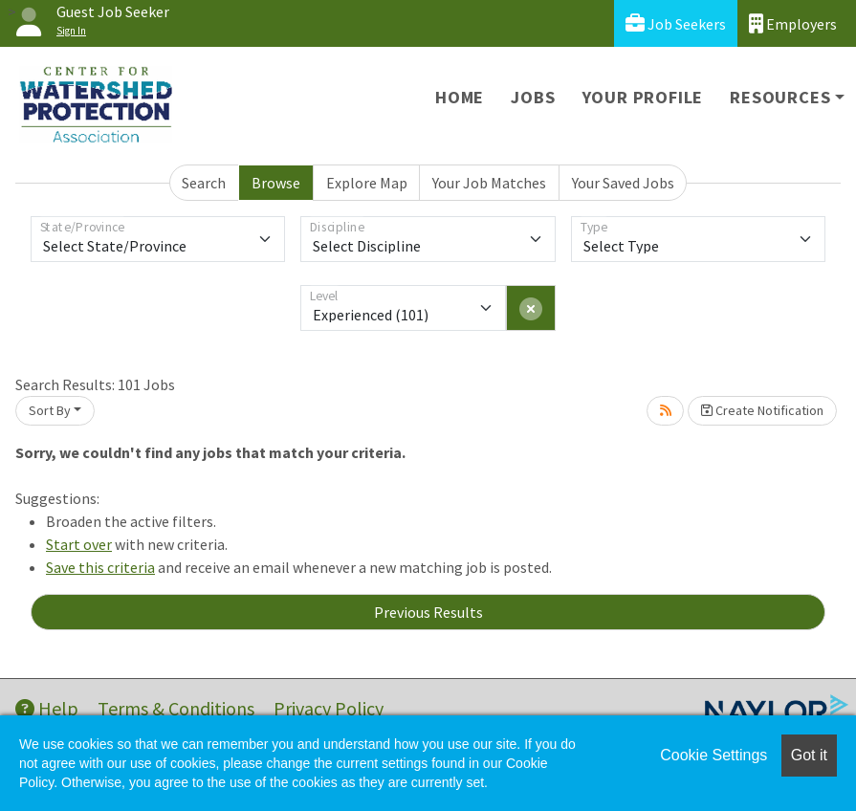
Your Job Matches (489, 182)
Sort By (50, 410)
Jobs (533, 97)
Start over (79, 544)
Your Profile (643, 97)
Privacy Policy (329, 708)
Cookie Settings (713, 755)
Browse (276, 182)
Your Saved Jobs (623, 182)
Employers (793, 23)
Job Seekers (676, 23)
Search (204, 182)
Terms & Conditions (176, 708)
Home (459, 97)
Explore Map (366, 182)
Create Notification (762, 410)
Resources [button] (780, 97)
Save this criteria (100, 567)
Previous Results (428, 612)
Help (46, 708)
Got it (809, 755)
